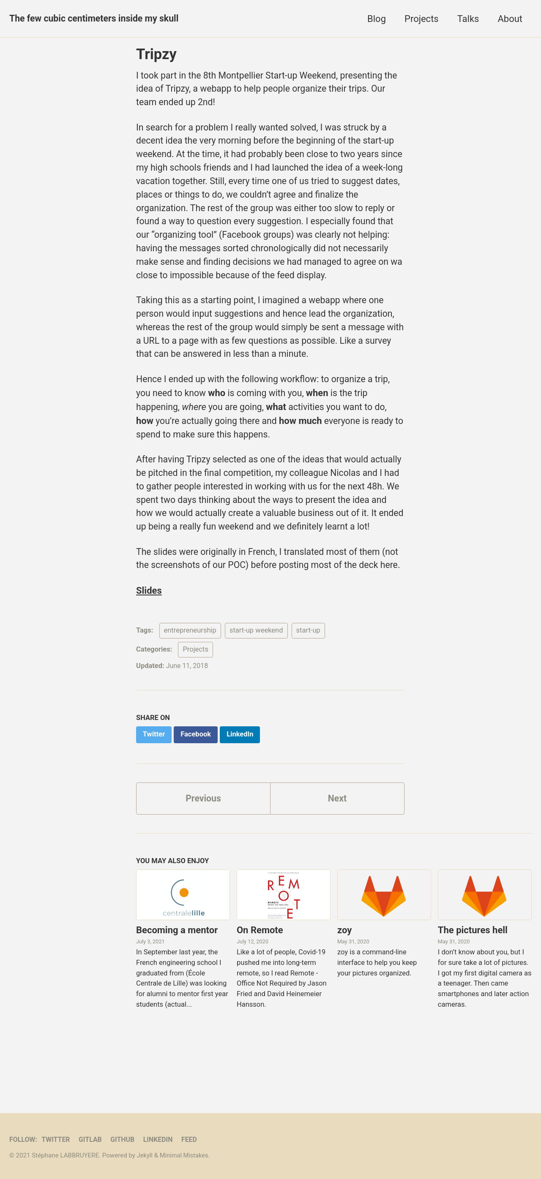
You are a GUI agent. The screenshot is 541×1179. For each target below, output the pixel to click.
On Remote (260, 991)
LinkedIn (162, 1140)
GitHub (125, 1140)
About (509, 19)
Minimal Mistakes (185, 1155)
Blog (376, 19)
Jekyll (145, 1155)
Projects (421, 19)
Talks (468, 19)
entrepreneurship (190, 690)
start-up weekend (256, 690)
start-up (308, 690)
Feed (194, 1140)
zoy (344, 991)
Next (337, 859)
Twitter (57, 1140)
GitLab (93, 1140)
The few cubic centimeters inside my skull (97, 19)
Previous (203, 859)
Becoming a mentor (177, 991)
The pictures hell (473, 991)
